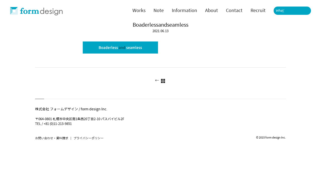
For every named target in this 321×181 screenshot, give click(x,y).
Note (158, 10)
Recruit (258, 10)
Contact (234, 10)
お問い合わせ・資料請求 (51, 138)
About (211, 10)
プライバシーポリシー (88, 138)
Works (138, 10)
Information (184, 10)
